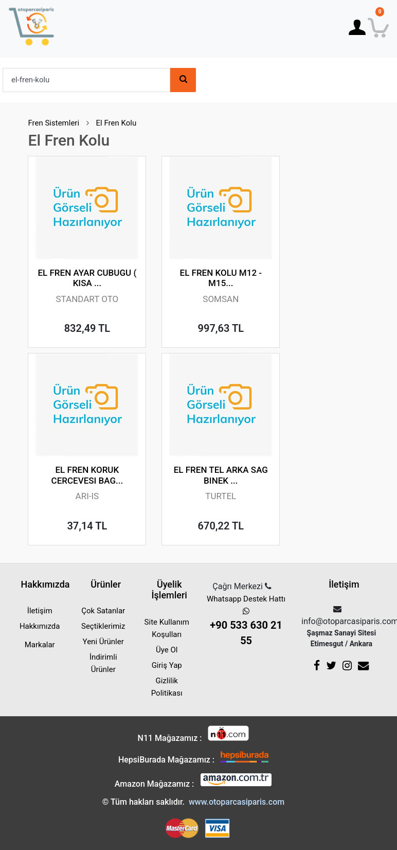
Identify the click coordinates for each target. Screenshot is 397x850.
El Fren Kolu (116, 123)
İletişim (39, 610)
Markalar (40, 644)
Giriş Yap (167, 665)
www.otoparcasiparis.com (236, 802)
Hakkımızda (40, 626)
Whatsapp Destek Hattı (246, 621)
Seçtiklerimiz (103, 626)
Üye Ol (166, 649)
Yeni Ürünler (103, 641)
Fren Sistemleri (53, 123)
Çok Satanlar (103, 610)
